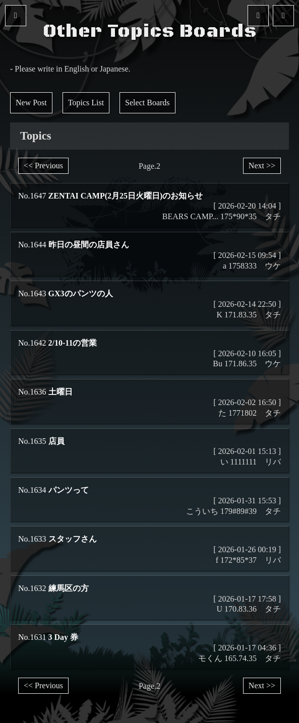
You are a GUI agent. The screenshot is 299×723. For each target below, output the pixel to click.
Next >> (262, 165)
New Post (31, 102)
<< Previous (43, 165)
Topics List (86, 102)
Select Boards (147, 102)
